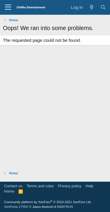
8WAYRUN (65, 206)
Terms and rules (40, 186)
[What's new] (91, 7)
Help (90, 186)
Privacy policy (69, 186)
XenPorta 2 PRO (16, 206)
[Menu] (8, 7)
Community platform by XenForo (48, 202)
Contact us (13, 186)
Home (9, 191)
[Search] (103, 7)
